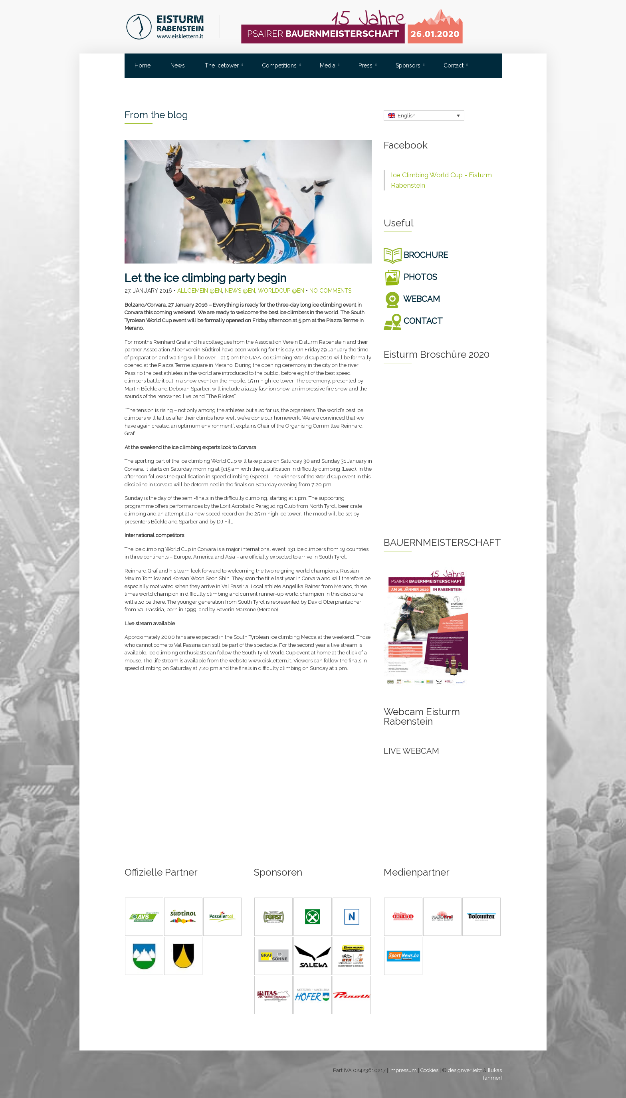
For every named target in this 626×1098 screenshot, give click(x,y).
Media (327, 65)
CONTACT (413, 321)
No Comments (330, 290)
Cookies (429, 1070)
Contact (454, 65)
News (177, 65)
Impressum (403, 1070)
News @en (240, 290)
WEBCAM (412, 299)
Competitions (279, 65)
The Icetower (222, 65)
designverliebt (465, 1070)
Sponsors (408, 65)
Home (143, 65)
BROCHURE (416, 255)
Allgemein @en (199, 290)
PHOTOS (410, 277)
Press (365, 65)
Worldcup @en (281, 290)
